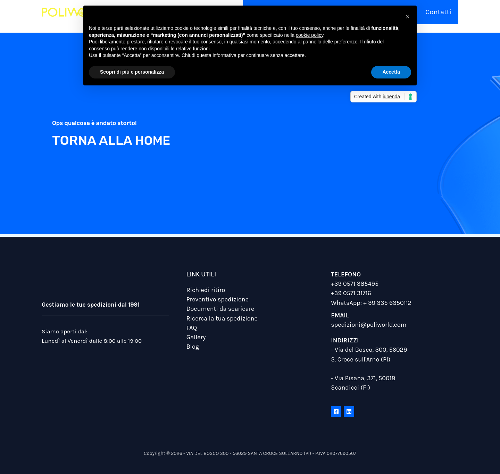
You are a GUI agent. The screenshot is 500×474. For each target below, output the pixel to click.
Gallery (196, 337)
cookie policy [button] (309, 35)
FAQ (191, 327)
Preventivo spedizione (217, 299)
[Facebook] (336, 411)
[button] (407, 16)
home (154, 140)
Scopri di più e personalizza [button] (132, 72)
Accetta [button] (391, 72)
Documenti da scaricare (220, 309)
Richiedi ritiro (205, 290)
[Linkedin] (349, 411)
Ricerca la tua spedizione (222, 318)
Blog (192, 346)
